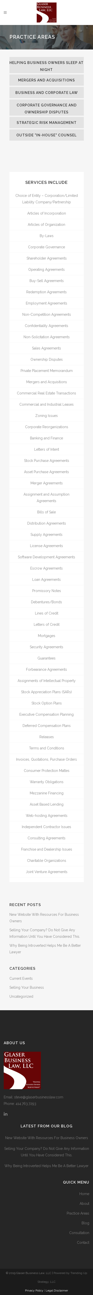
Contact (83, 1243)
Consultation (79, 1233)
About (84, 1204)
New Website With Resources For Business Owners (46, 1138)
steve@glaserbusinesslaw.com (38, 1097)
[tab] (46, 65)
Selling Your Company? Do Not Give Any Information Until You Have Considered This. (46, 1152)
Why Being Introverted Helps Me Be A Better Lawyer (46, 1166)
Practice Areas (78, 1213)
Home (84, 1194)
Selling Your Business (26, 987)
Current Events (21, 978)
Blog (85, 1223)
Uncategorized (21, 996)
